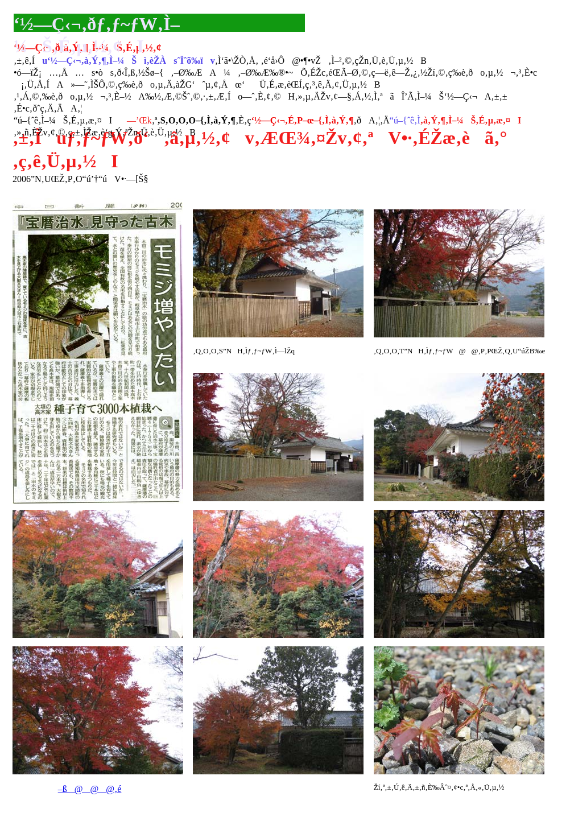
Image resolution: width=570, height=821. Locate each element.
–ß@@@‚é (90, 789)
